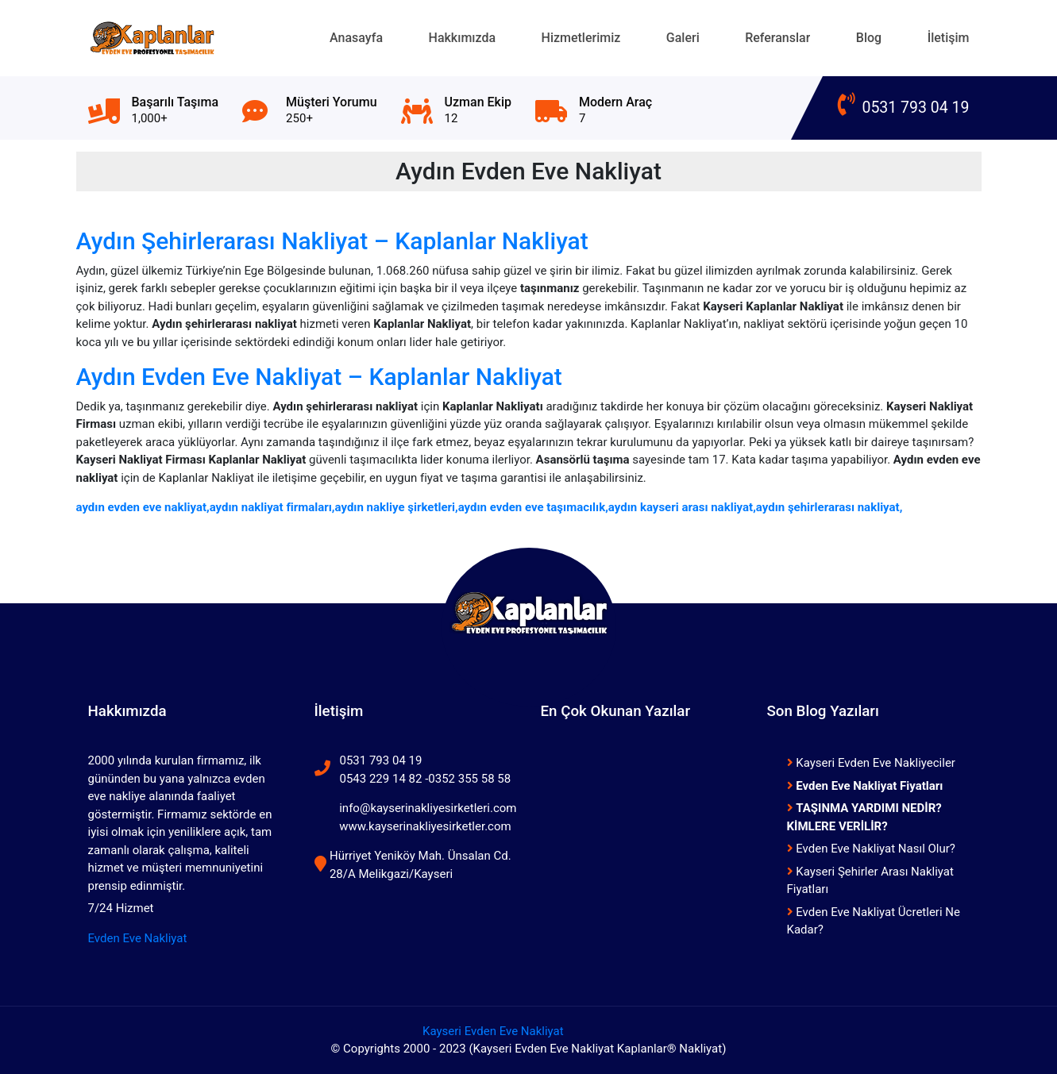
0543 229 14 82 (381, 779)
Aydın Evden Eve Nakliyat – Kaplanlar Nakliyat (319, 377)
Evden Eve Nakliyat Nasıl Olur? (871, 848)
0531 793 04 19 (904, 107)
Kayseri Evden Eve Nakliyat (493, 1031)
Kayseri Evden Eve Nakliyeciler (871, 763)
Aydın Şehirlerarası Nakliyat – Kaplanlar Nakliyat (332, 241)
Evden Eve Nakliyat (137, 938)
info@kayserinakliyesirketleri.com (427, 808)
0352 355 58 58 (469, 779)
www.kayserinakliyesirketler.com (425, 826)
